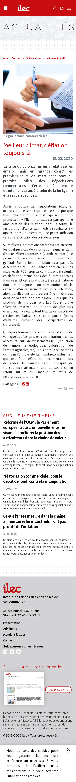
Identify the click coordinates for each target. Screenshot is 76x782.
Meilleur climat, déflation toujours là (45, 58)
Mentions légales (14, 634)
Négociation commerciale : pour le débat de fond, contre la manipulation (36, 479)
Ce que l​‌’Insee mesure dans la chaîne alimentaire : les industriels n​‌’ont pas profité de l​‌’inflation (34, 521)
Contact (8, 640)
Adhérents (10, 629)
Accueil (7, 58)
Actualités (18, 58)
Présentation (11, 623)
